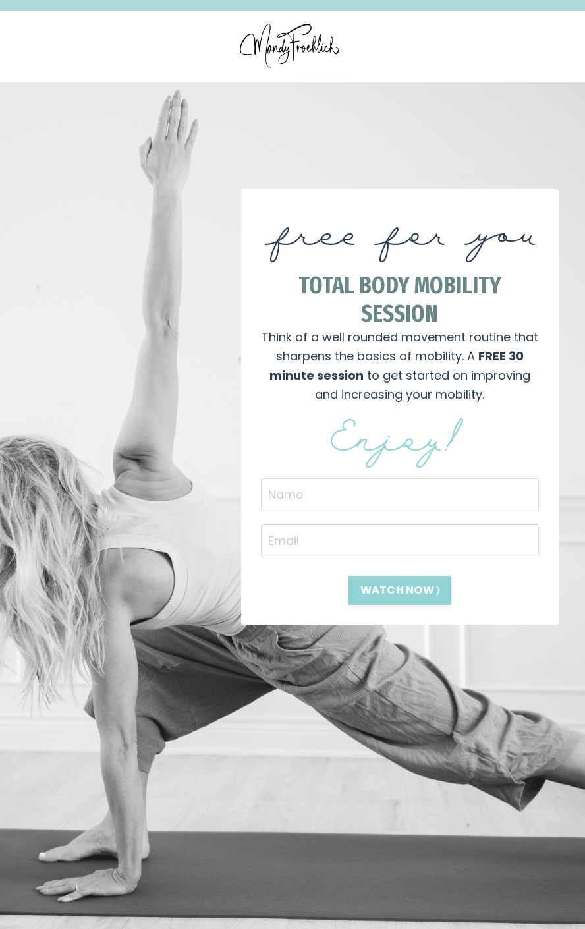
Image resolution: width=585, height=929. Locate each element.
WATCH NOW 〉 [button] (400, 590)
